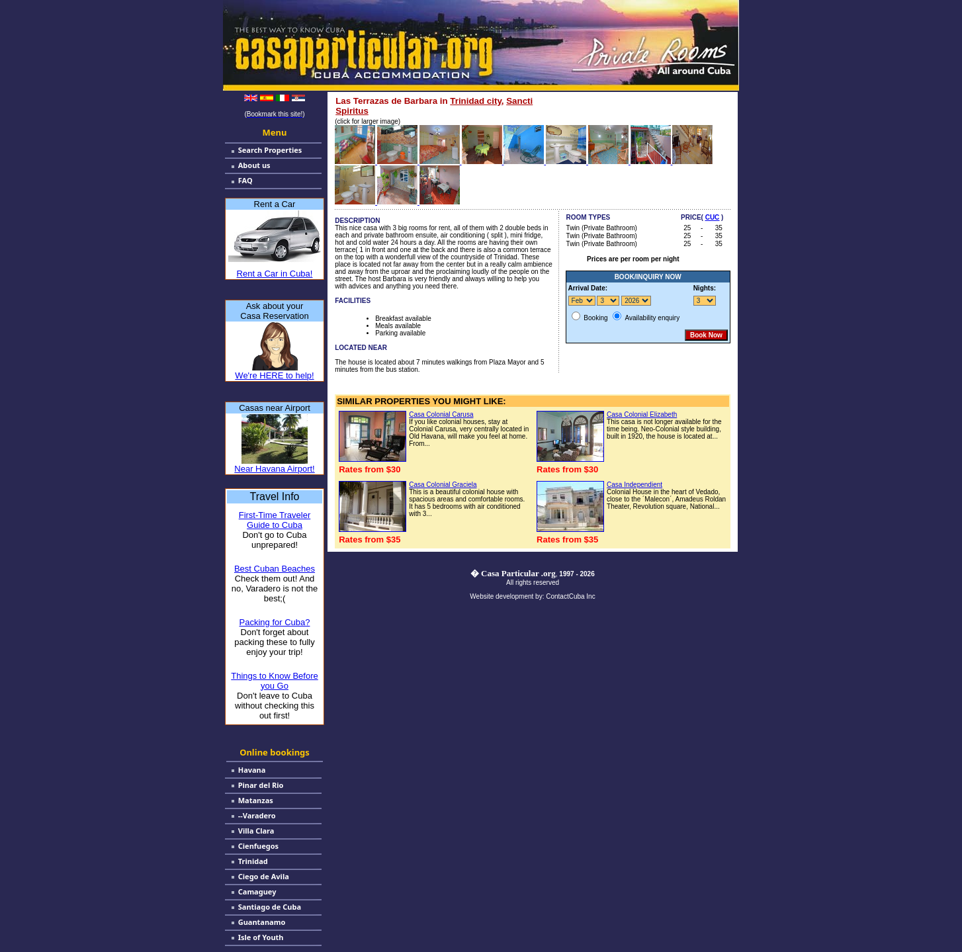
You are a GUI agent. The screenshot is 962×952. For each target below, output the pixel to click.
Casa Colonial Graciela (442, 484)
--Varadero (257, 815)
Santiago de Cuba (269, 907)
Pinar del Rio (261, 785)
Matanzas (255, 800)
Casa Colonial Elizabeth (642, 414)
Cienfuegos (258, 846)
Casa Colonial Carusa (441, 414)
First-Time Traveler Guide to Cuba (275, 520)
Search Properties (270, 150)
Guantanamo (262, 922)
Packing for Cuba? (275, 622)
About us (254, 165)
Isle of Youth (261, 937)
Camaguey (257, 891)
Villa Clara (256, 831)
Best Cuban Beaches (274, 569)
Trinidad (253, 861)
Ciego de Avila (263, 876)
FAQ (245, 180)
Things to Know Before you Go (274, 681)
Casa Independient (634, 484)
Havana (252, 770)
